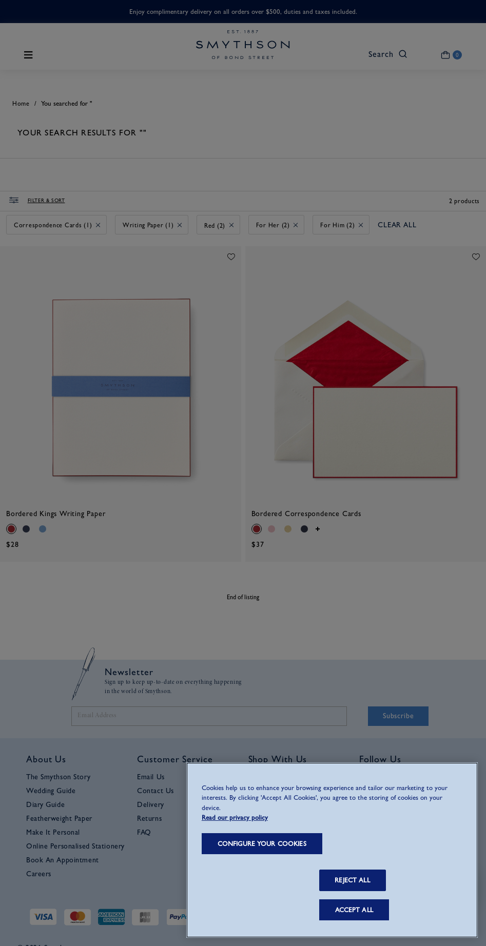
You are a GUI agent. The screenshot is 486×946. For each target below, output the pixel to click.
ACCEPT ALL (354, 910)
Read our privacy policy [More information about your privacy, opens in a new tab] (235, 817)
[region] (332, 850)
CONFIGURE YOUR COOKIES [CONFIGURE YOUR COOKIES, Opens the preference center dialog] (262, 844)
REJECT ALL (352, 880)
